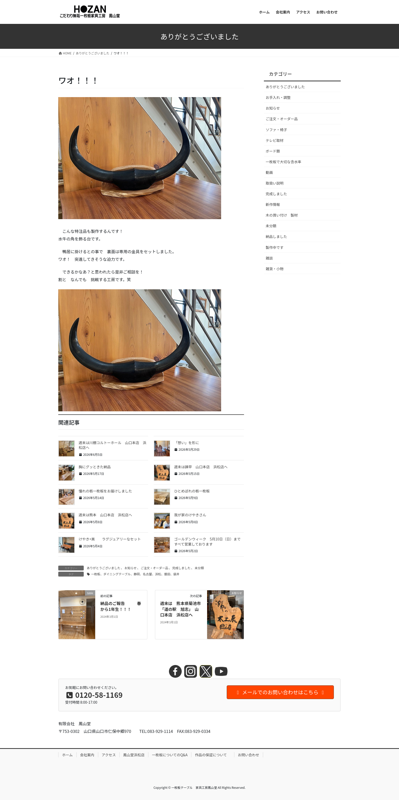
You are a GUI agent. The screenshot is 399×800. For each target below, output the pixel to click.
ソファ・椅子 (276, 129)
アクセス (109, 754)
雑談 (269, 258)
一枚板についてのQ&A (170, 754)
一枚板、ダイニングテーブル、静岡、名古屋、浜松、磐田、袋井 (135, 574)
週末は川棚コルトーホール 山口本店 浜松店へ (112, 445)
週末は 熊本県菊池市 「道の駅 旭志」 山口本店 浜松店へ (182, 609)
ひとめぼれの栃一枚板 (192, 490)
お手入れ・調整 (278, 97)
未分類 (199, 568)
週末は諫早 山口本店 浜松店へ (200, 466)
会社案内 (87, 754)
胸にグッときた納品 (95, 466)
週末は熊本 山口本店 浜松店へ (105, 514)
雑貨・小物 (274, 268)
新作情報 (273, 204)
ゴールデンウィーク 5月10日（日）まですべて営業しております (207, 541)
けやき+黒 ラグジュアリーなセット (110, 538)
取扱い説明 (274, 183)
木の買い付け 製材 (282, 215)
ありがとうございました (103, 568)
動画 (269, 172)
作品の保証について (213, 754)
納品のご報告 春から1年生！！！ (120, 606)
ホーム (67, 754)
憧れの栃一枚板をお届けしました (105, 490)
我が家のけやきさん (190, 514)
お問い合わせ (248, 754)
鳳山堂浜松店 (134, 754)
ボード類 (273, 151)
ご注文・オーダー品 (154, 568)
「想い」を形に (186, 442)
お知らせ (130, 568)
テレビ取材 (274, 140)
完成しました (181, 568)
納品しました (276, 236)
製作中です (274, 247)
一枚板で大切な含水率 (283, 161)
